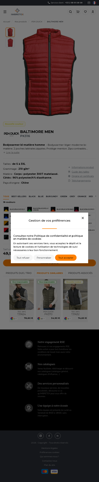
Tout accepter (65, 257)
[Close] (83, 218)
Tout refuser (23, 257)
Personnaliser (44, 257)
